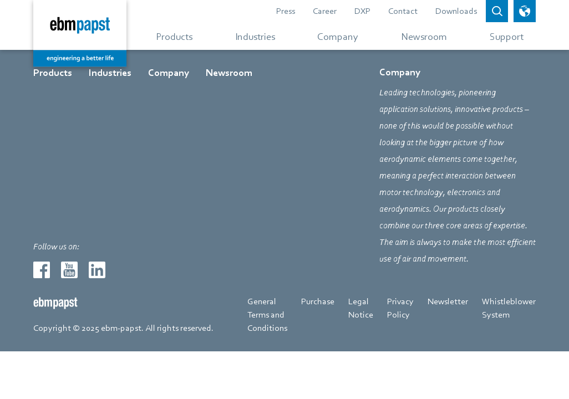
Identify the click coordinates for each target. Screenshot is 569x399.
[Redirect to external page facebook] (41, 270)
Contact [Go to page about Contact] (403, 11)
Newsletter (448, 301)
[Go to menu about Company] (337, 36)
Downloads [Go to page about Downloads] (456, 11)
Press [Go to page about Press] (285, 11)
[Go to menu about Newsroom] (424, 36)
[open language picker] (525, 11)
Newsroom (229, 73)
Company (168, 73)
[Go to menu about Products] (174, 36)
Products (52, 73)
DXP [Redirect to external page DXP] (362, 11)
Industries (110, 73)
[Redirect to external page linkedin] (97, 270)
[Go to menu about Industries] (255, 36)
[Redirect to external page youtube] (69, 270)
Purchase (317, 301)
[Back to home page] (79, 33)
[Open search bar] (497, 11)
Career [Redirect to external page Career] (325, 11)
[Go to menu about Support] (502, 36)
